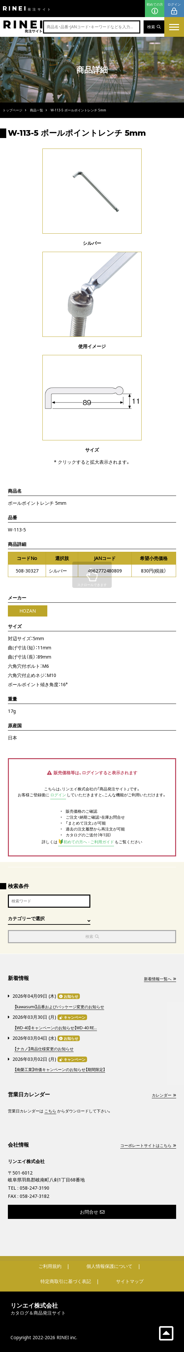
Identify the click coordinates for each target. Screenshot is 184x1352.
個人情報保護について (109, 1266)
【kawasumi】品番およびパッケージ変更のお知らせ (59, 1007)
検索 (154, 27)
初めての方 (155, 8)
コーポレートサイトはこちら (148, 1145)
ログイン (174, 8)
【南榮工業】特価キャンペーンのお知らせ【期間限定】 (59, 1069)
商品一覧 (36, 110)
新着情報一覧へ (160, 979)
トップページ (12, 110)
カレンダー (164, 1095)
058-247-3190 (34, 1188)
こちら (50, 1111)
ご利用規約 (49, 1266)
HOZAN (27, 611)
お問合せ (92, 1212)
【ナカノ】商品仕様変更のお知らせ (44, 1049)
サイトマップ (130, 1281)
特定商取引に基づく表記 (65, 1281)
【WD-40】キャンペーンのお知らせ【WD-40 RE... (55, 1028)
